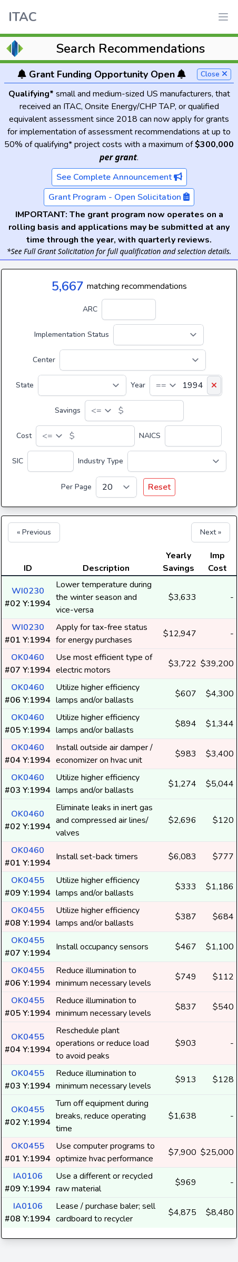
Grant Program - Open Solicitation (119, 197)
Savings (68, 410)
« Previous (34, 532)
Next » (210, 532)
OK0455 (27, 880)
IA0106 (28, 1176)
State (25, 385)
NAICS (150, 436)
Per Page (76, 487)
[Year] (186, 385)
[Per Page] (116, 487)
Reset (159, 487)
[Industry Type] (176, 461)
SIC (17, 461)
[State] (82, 385)
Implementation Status (71, 334)
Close (214, 74)
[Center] (133, 360)
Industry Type (100, 461)
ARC (90, 309)
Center (44, 360)
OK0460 (27, 657)
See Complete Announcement (119, 177)
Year (138, 385)
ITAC (22, 16)
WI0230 (28, 591)
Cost (24, 436)
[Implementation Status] (158, 334)
